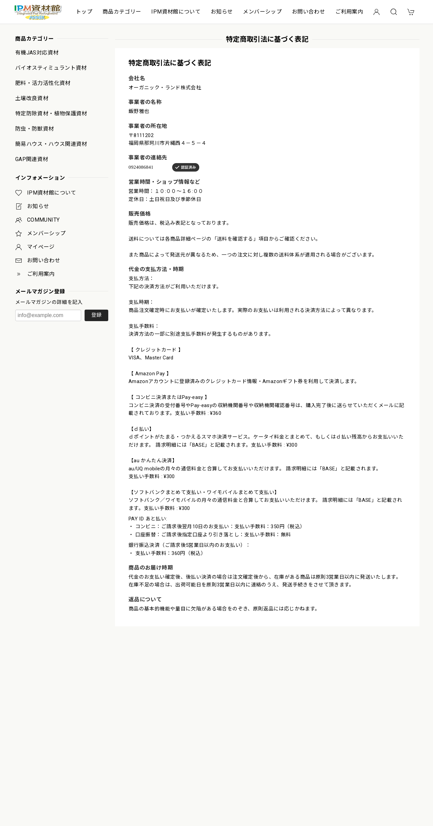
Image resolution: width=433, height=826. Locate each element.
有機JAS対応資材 (37, 53)
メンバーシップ (262, 11)
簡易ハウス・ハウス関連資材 (51, 144)
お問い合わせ (308, 11)
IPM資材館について (176, 11)
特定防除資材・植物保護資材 (51, 114)
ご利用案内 (349, 11)
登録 (96, 315)
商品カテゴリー (121, 11)
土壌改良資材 (31, 98)
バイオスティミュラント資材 (51, 68)
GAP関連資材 (31, 159)
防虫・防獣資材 (34, 129)
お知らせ (222, 11)
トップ (84, 11)
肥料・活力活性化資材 (43, 83)
